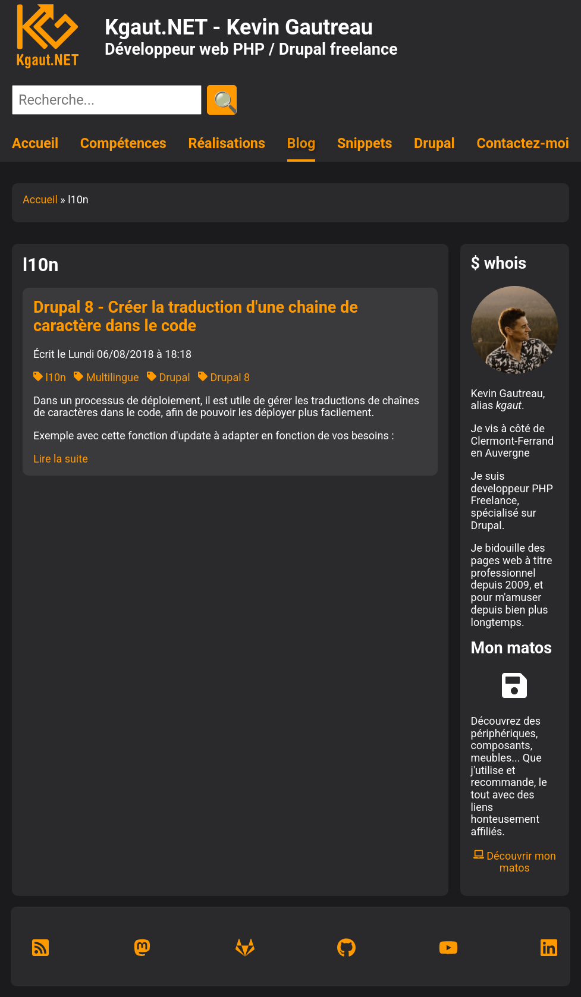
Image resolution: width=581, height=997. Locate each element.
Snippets (364, 143)
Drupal (434, 143)
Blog (301, 143)
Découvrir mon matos (514, 862)
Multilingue (106, 377)
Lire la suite (60, 458)
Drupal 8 (224, 377)
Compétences (123, 143)
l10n (49, 377)
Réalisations (226, 143)
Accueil (35, 143)
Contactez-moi (522, 143)
